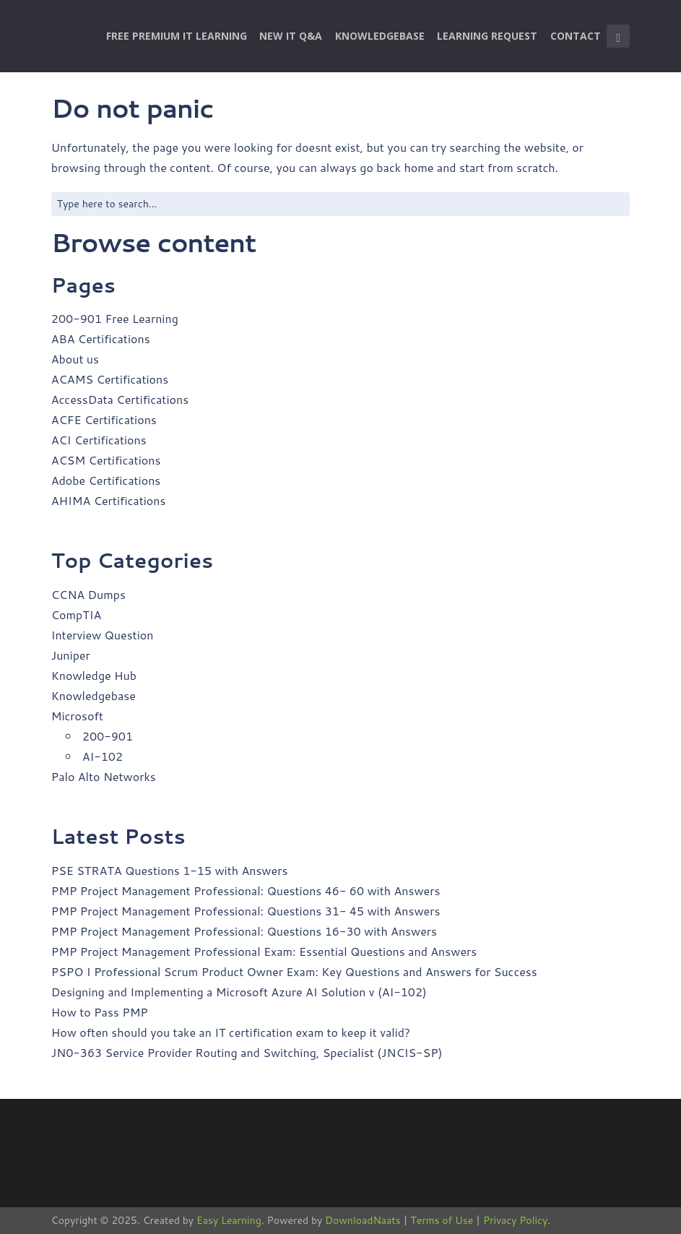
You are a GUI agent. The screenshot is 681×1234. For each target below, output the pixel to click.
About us (75, 358)
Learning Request (487, 36)
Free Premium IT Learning (176, 36)
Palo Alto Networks (103, 776)
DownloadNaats (363, 1220)
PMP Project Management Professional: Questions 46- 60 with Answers (246, 890)
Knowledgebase (380, 36)
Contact (575, 36)
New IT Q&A (290, 36)
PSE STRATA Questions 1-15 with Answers (169, 870)
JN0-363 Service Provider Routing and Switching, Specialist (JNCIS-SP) (247, 1052)
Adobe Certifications (106, 480)
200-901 (107, 736)
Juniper (70, 655)
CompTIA (76, 614)
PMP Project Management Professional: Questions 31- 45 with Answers (246, 910)
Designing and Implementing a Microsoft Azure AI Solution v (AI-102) (239, 991)
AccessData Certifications (119, 399)
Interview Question (102, 634)
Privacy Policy (515, 1220)
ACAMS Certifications (109, 379)
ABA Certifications (100, 338)
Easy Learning (228, 1220)
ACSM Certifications (106, 460)
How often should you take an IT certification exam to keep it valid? (230, 1032)
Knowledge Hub (93, 675)
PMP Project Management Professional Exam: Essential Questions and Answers (264, 951)
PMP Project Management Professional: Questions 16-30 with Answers (244, 931)
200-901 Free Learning (114, 318)
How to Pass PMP (99, 1012)
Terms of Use (441, 1220)
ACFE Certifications (104, 419)
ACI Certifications (99, 439)
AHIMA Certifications (108, 500)
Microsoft (77, 715)
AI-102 (102, 756)
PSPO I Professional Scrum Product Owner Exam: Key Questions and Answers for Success (294, 971)
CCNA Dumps (88, 594)
